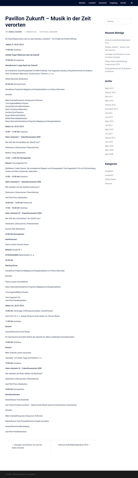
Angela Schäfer (15, 32)
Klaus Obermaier (12, 121)
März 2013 (109, 121)
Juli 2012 (108, 125)
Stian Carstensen (12, 109)
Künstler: (8, 94)
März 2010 (109, 146)
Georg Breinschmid (13, 106)
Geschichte (103, 3)
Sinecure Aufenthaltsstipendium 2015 (73, 445)
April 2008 (109, 154)
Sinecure (108, 183)
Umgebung (113, 3)
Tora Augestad (11, 103)
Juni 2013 (109, 117)
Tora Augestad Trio (12, 297)
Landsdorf (92, 3)
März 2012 (109, 129)
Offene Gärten (110, 179)
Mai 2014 (109, 97)
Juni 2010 (109, 142)
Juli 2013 (108, 113)
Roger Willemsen (12, 115)
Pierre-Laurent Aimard (14, 282)
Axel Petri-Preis (11, 300)
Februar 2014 (110, 105)
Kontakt (123, 3)
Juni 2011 (109, 134)
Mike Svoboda (11, 100)
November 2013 (111, 109)
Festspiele (43, 32)
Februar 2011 (110, 138)
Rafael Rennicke (11, 118)
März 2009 (109, 150)
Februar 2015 (110, 92)
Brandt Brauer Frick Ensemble (17, 421)
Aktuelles (82, 3)
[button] (132, 3)
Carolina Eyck (10, 112)
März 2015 (109, 88)
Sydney (32, 474)
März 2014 (109, 101)
